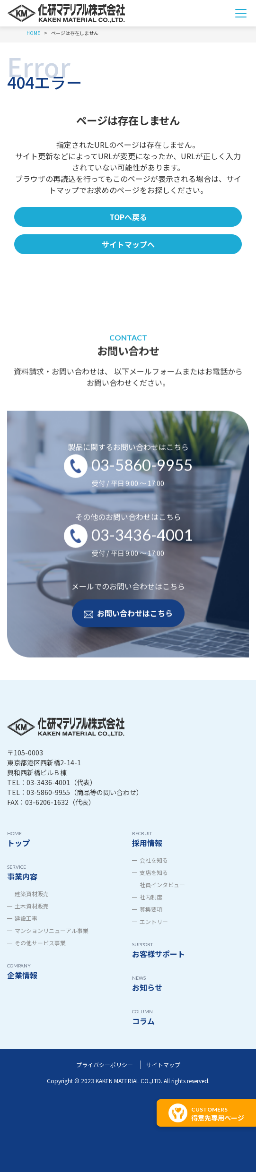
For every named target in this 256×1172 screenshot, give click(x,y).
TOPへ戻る (128, 216)
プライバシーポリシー (104, 1065)
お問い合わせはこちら (135, 623)
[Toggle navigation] (240, 13)
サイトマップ (163, 1065)
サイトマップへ (128, 244)
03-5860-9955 (142, 475)
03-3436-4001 (142, 545)
